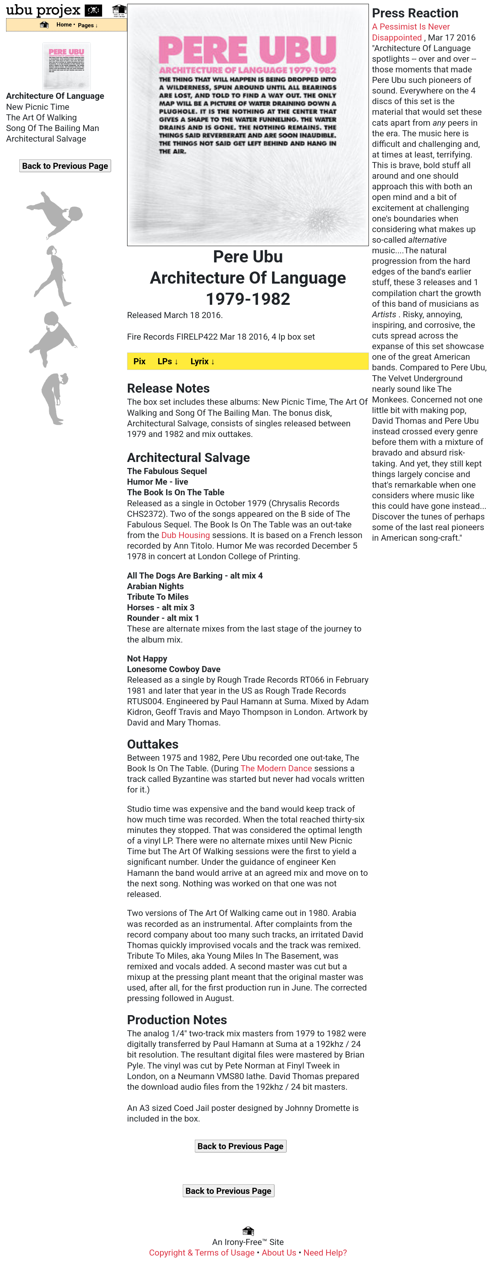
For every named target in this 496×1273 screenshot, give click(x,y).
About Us (280, 1252)
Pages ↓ (88, 25)
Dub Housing (185, 535)
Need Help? (325, 1252)
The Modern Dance (276, 768)
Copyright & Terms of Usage (203, 1252)
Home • (66, 24)
